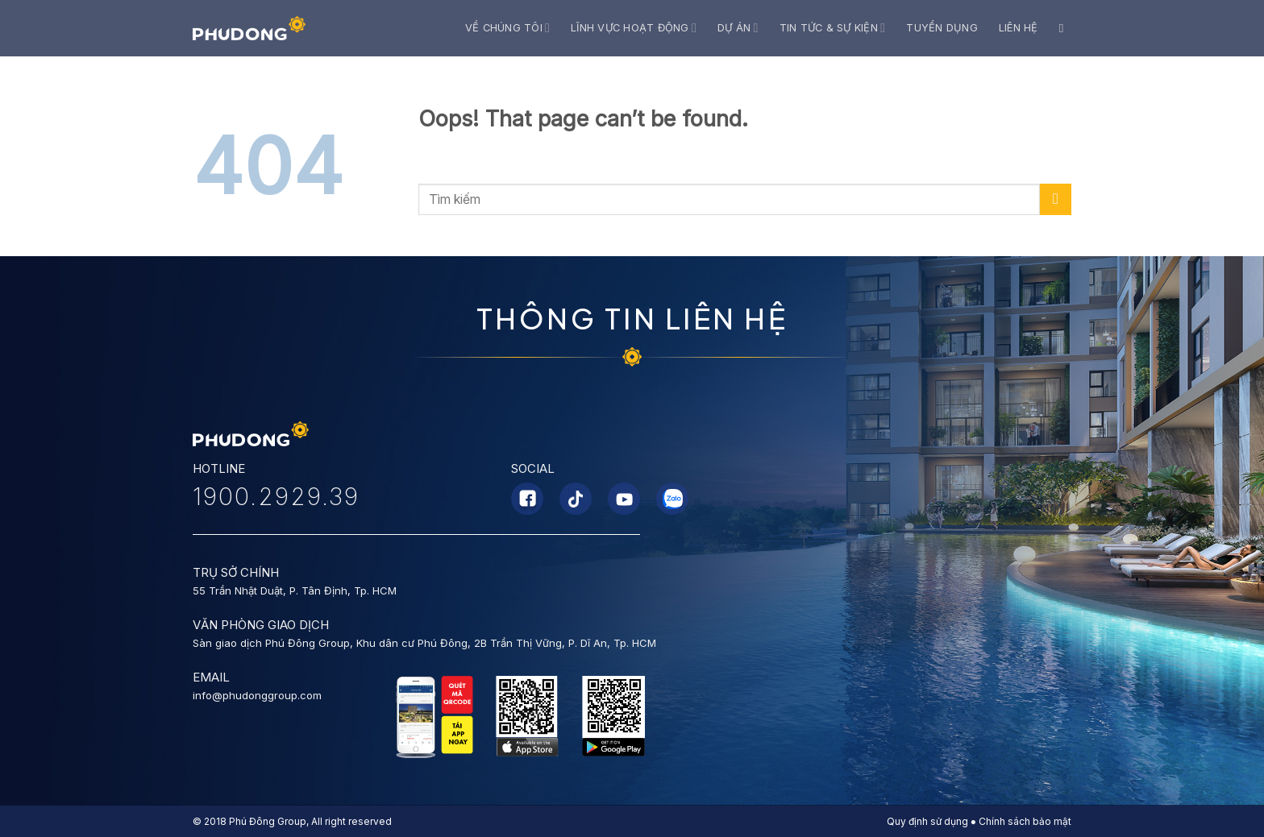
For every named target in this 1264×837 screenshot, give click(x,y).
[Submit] (1055, 199)
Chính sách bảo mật (1025, 821)
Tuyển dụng (942, 28)
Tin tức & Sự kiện (833, 27)
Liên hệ (1018, 28)
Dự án (738, 27)
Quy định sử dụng (927, 821)
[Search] (1065, 28)
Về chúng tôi (507, 27)
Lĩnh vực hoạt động (633, 27)
